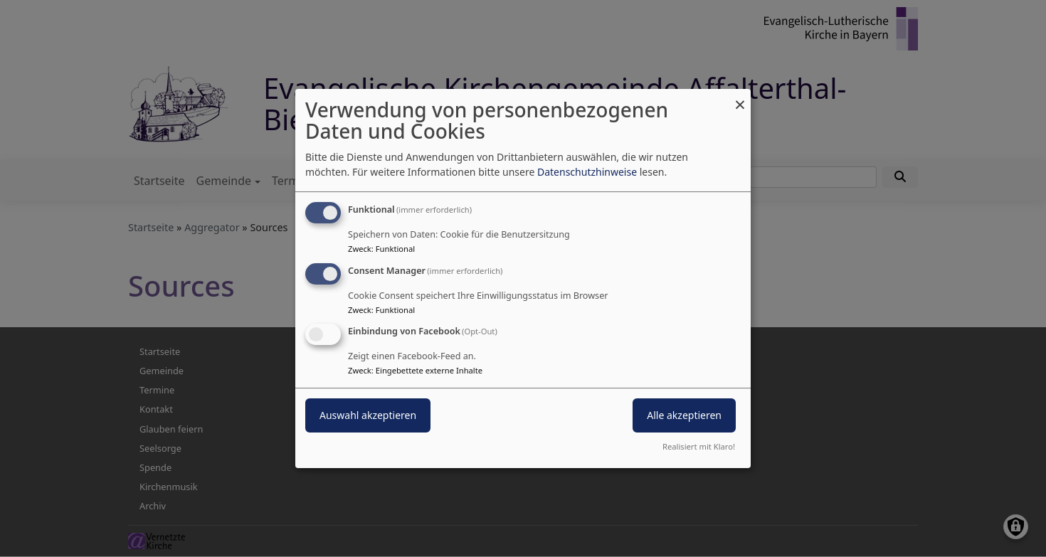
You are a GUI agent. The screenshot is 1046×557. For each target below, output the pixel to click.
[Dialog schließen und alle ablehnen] (740, 98)
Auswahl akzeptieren (367, 416)
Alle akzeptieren (684, 416)
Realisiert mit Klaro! (698, 446)
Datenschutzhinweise (587, 172)
